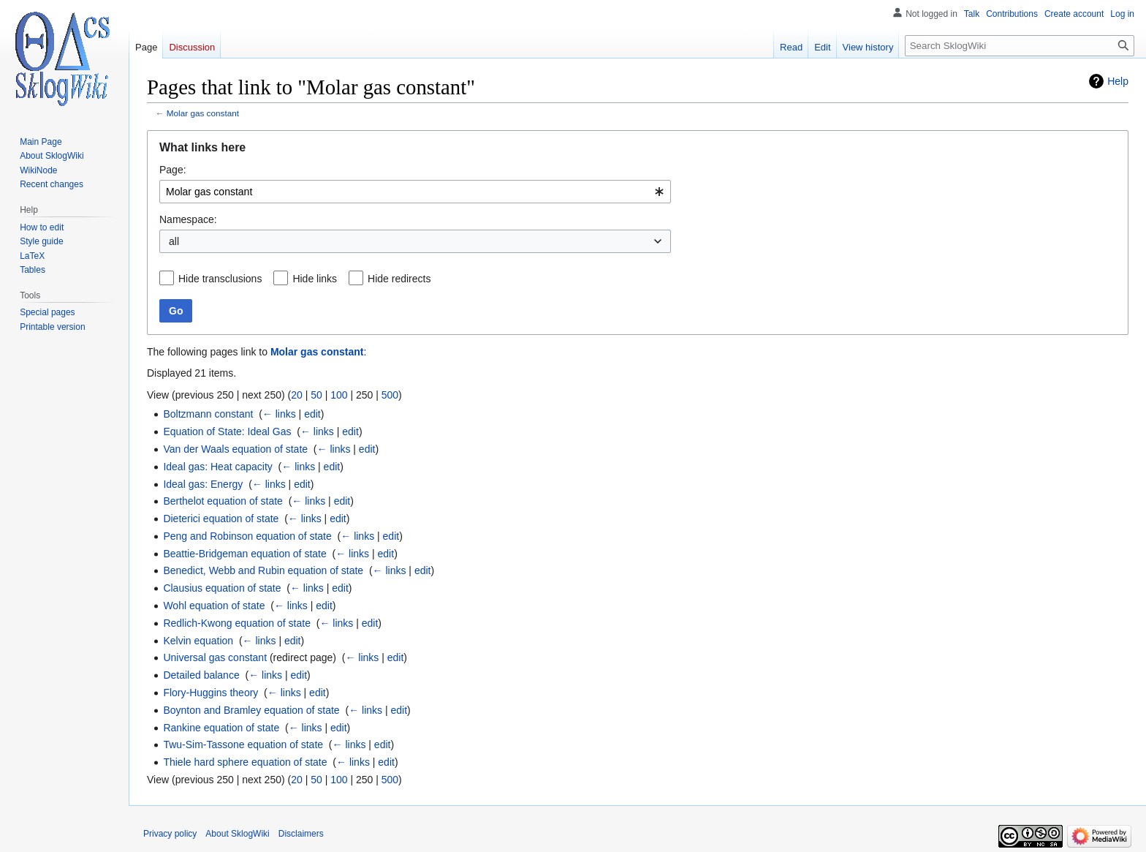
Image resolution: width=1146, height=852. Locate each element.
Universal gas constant (215, 657)
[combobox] (415, 191)
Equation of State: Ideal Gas (227, 431)
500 (390, 395)
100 (338, 395)
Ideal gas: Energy (203, 484)
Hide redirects (399, 278)
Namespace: (188, 219)
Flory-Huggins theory (210, 692)
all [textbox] (174, 241)
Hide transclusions (220, 278)
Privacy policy (170, 834)
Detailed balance (201, 675)
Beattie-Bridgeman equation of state (244, 553)
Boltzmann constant (208, 414)
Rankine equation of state (221, 728)
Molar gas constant (203, 113)
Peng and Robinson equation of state (247, 536)
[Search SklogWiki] (1019, 45)
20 (297, 395)
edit (312, 414)
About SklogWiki (237, 834)
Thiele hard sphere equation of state (245, 762)
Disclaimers (301, 834)
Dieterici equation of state (220, 518)
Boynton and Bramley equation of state (251, 710)
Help (1117, 81)
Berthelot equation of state (222, 501)
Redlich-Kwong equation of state (237, 623)
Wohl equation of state (214, 605)
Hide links (314, 278)
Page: (172, 170)
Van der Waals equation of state (235, 449)
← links (279, 414)
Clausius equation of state (222, 588)
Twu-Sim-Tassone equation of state (243, 744)
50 (316, 395)
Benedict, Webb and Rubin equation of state (263, 570)
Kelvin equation (198, 640)
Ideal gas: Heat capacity (217, 466)
